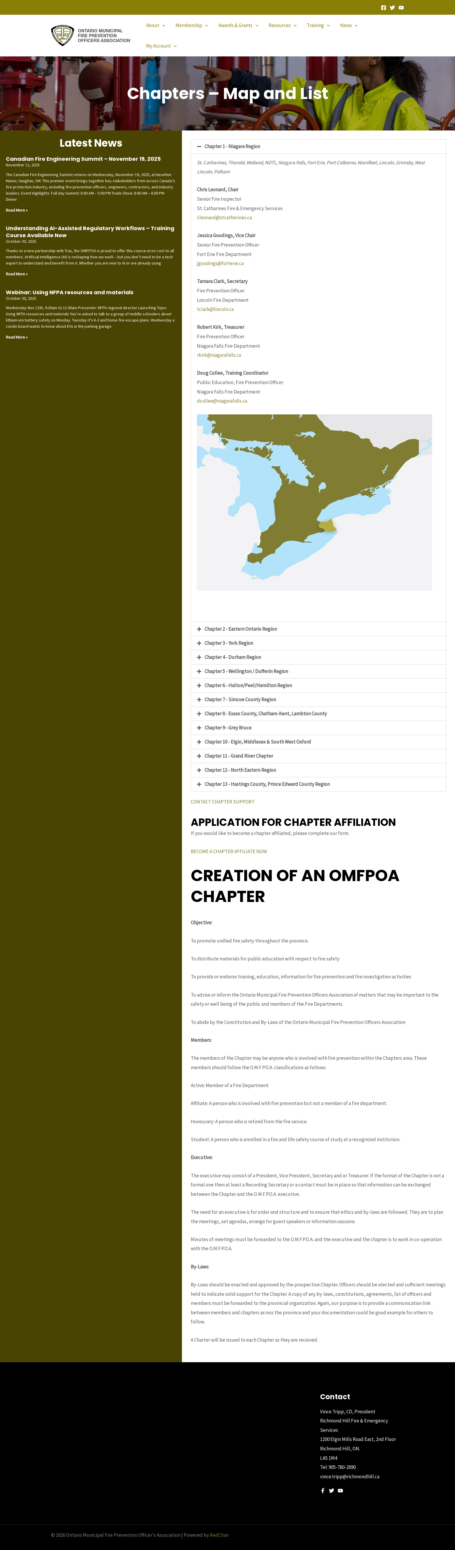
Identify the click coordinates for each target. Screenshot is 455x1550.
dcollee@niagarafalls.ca (222, 391)
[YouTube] (401, 7)
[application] (164, 30)
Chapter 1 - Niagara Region (232, 136)
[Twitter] (392, 7)
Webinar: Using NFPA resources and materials (69, 282)
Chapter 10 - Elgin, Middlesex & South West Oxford (258, 732)
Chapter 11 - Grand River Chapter (239, 746)
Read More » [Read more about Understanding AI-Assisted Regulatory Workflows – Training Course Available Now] (17, 264)
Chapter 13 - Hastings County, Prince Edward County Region (267, 774)
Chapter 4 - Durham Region (233, 647)
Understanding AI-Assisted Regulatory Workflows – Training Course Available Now (90, 222)
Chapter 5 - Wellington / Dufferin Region (246, 661)
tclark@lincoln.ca (215, 299)
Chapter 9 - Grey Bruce (228, 717)
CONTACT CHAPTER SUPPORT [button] (223, 792)
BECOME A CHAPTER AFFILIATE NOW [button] (229, 841)
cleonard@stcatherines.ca (224, 207)
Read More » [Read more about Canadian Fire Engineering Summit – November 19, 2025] (17, 200)
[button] (318, 136)
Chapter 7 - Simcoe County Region (240, 689)
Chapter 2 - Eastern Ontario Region (241, 619)
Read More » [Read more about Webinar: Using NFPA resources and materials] (17, 327)
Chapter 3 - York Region (229, 633)
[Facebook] (383, 7)
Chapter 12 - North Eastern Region (240, 760)
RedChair (219, 1525)
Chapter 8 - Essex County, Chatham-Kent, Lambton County (266, 703)
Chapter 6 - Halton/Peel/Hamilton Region (248, 675)
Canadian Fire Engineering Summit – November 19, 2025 (83, 149)
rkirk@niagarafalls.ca (219, 345)
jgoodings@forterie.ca (220, 253)
